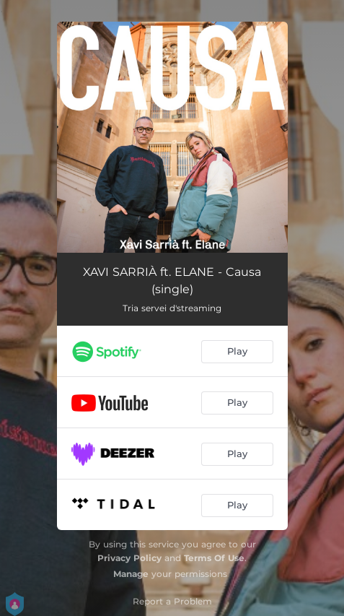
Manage (131, 573)
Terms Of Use (214, 557)
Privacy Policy (129, 557)
